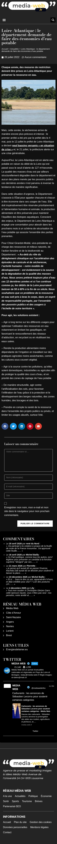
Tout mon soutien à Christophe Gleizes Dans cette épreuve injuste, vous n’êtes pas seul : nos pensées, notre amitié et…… (28, 592)
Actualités (14, 49)
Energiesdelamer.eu (17, 649)
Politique (33, 796)
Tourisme (27, 801)
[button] (4, 19)
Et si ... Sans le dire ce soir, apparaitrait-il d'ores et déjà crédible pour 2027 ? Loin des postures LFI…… (29, 581)
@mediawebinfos (38, 688)
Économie (46, 796)
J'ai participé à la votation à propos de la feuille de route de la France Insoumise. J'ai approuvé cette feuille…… (29, 548)
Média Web (12, 608)
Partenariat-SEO (12, 806)
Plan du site (20, 822)
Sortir (6, 801)
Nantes (10, 626)
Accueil (5, 49)
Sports (15, 801)
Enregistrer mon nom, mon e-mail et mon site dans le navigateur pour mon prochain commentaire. (27, 511)
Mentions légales (39, 827)
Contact (7, 832)
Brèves (38, 801)
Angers (10, 622)
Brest (9, 635)
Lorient (10, 631)
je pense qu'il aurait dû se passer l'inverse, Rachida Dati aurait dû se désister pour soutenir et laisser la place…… (29, 570)
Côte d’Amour (13, 613)
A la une (7, 796)
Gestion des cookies (41, 822)
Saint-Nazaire (13, 617)
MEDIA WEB (16, 687)
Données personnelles (15, 827)
